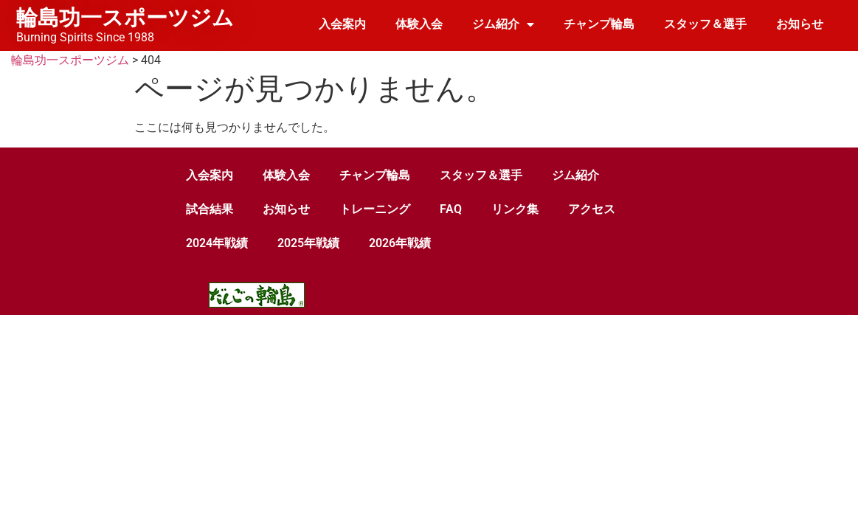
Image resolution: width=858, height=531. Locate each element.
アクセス (591, 209)
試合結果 (209, 209)
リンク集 (515, 209)
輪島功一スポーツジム (125, 18)
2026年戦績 (400, 243)
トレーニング (374, 209)
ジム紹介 (503, 24)
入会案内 (342, 24)
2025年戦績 (308, 243)
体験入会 (419, 24)
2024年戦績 (217, 243)
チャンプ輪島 (599, 24)
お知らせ (799, 24)
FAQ (451, 209)
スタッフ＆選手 (705, 24)
